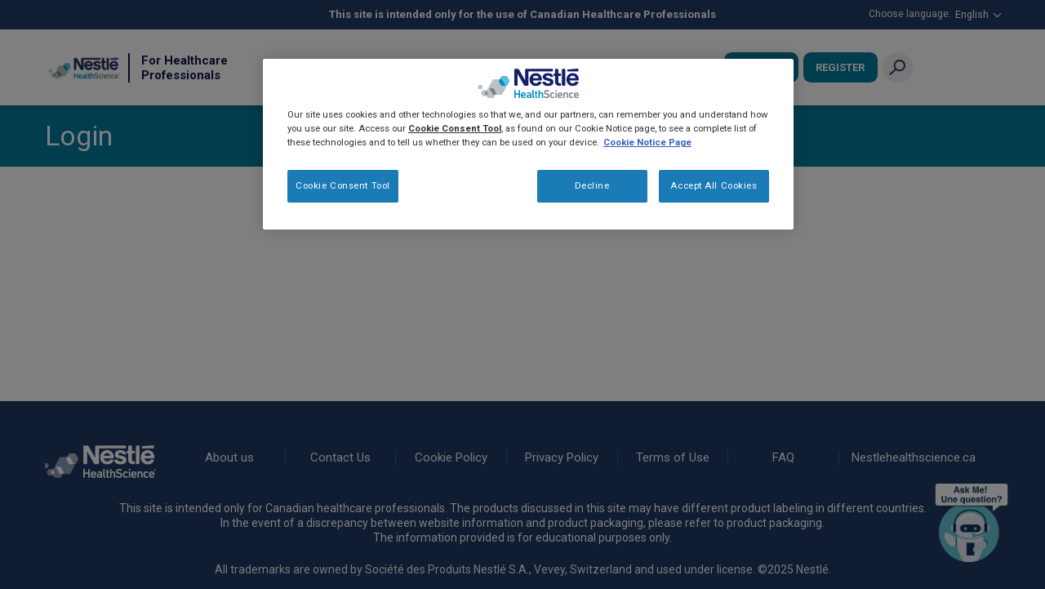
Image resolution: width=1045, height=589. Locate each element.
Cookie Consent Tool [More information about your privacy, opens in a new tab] (454, 128)
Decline (592, 185)
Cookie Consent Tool (343, 185)
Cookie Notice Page (647, 142)
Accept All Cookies (713, 185)
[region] (528, 144)
